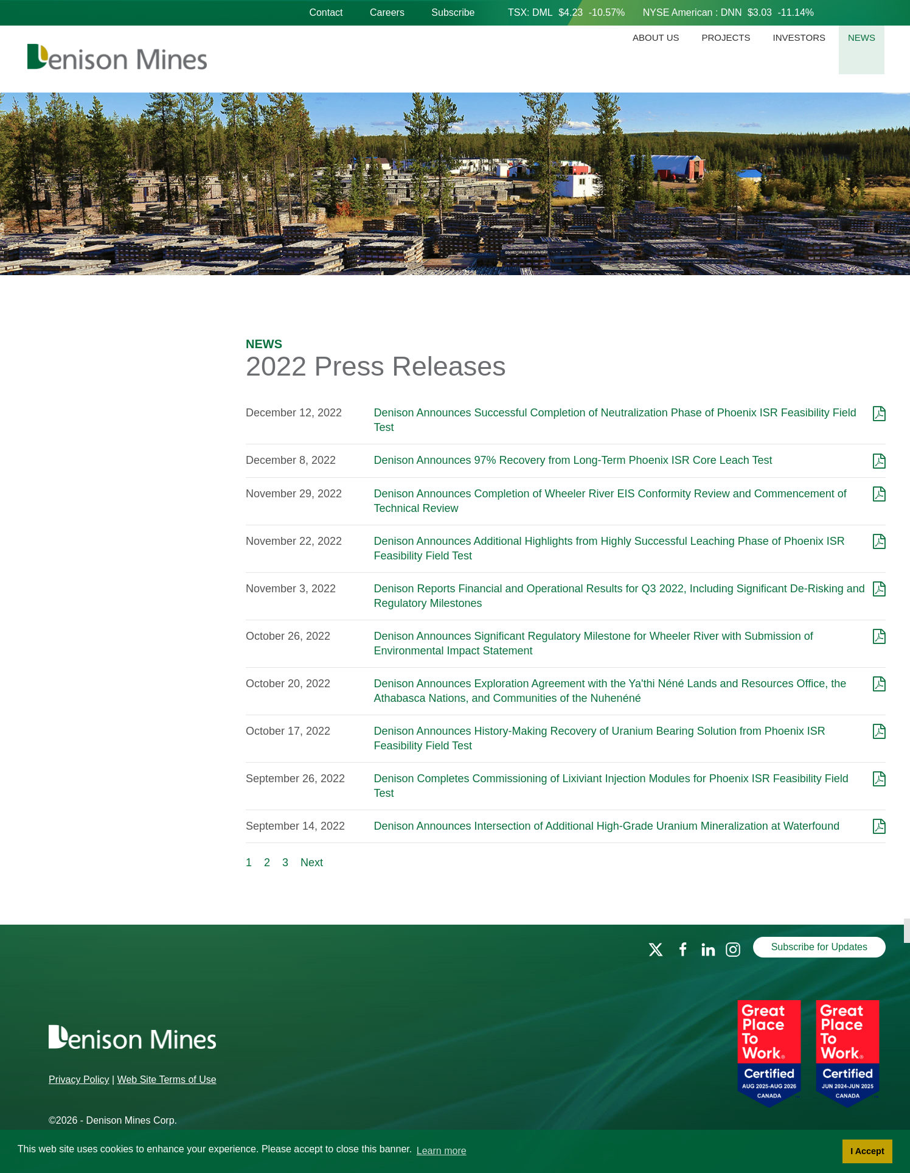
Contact (325, 12)
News (861, 37)
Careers (387, 12)
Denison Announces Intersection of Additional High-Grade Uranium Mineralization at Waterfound (606, 826)
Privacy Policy (79, 1079)
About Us (656, 37)
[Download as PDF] (879, 413)
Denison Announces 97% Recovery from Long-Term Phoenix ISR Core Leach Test (572, 460)
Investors (799, 37)
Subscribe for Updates (819, 947)
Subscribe (452, 12)
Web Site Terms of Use (167, 1079)
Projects (726, 37)
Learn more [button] (442, 1151)
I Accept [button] (867, 1151)
